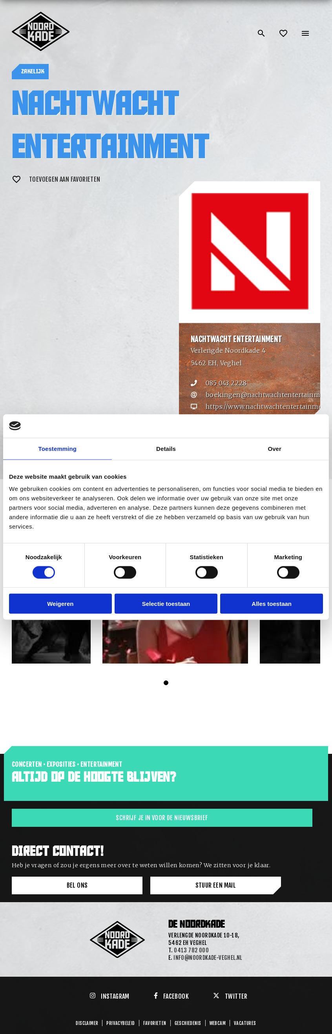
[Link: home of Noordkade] (41, 15)
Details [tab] (166, 448)
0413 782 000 (191, 950)
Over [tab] (274, 448)
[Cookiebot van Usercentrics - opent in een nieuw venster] (288, 426)
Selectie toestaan (166, 603)
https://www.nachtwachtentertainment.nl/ (264, 406)
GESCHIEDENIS (188, 1023)
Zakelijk (32, 71)
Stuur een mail (215, 885)
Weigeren (60, 603)
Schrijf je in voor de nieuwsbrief (162, 818)
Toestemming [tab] (57, 448)
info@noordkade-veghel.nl (207, 957)
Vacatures (245, 1023)
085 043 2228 (226, 383)
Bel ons (77, 885)
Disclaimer (87, 1023)
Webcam (218, 1023)
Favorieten (154, 1023)
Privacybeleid (120, 1023)
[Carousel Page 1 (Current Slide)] (166, 682)
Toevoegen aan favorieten (56, 179)
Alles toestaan (272, 603)
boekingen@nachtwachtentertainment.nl (264, 395)
